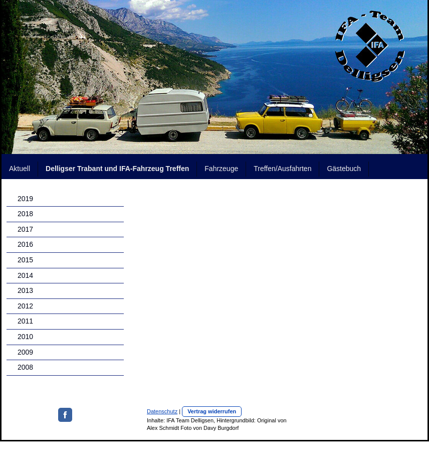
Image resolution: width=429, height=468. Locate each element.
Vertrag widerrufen (211, 411)
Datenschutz (162, 411)
